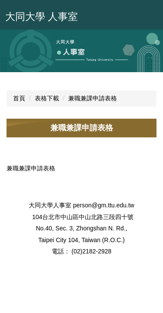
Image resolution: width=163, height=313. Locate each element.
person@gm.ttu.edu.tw (103, 205)
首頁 (19, 98)
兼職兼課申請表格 (92, 98)
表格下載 (47, 98)
